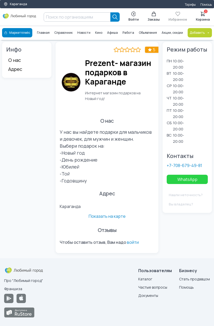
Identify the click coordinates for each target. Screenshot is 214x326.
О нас (14, 60)
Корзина (203, 16)
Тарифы (190, 4)
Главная (43, 32)
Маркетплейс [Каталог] (17, 32)
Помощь (206, 4)
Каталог (145, 279)
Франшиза (13, 288)
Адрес (15, 69)
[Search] (115, 17)
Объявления (148, 32)
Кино (98, 32)
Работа (128, 32)
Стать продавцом (194, 279)
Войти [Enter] (133, 17)
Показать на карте (107, 216)
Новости (83, 32)
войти (133, 242)
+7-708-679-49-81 (184, 165)
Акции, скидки (172, 32)
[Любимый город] (19, 18)
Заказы (154, 17)
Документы (148, 295)
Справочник (63, 32)
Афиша (112, 32)
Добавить (200, 32)
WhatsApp (187, 179)
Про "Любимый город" (23, 280)
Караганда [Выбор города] (15, 4)
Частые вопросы (152, 287)
